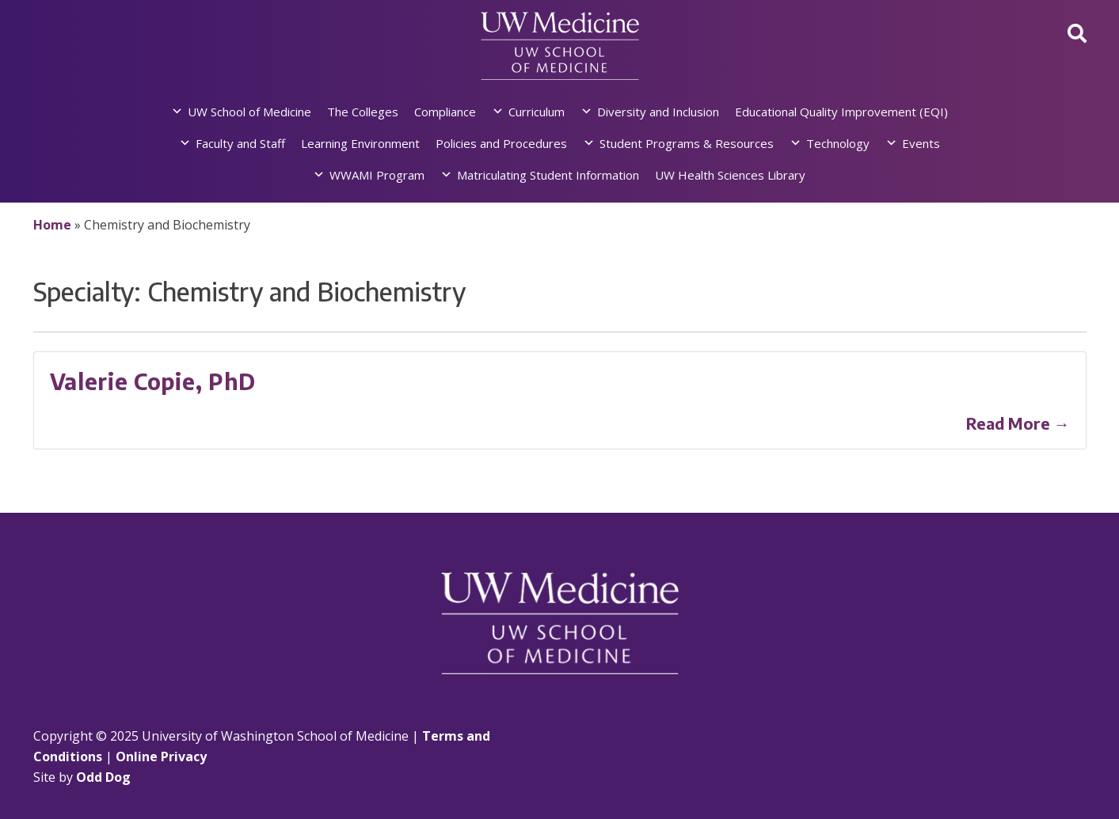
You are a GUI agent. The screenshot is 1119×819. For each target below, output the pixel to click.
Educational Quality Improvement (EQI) (841, 111)
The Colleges (362, 111)
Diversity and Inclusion (658, 111)
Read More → (1018, 423)
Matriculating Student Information (548, 175)
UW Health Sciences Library (730, 175)
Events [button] (921, 143)
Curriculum (536, 111)
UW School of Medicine (249, 111)
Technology (838, 143)
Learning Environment (360, 143)
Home (52, 224)
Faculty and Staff (240, 143)
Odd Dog (103, 777)
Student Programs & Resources (686, 143)
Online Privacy (161, 756)
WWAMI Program (376, 175)
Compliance (445, 111)
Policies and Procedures (501, 143)
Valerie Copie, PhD (153, 381)
